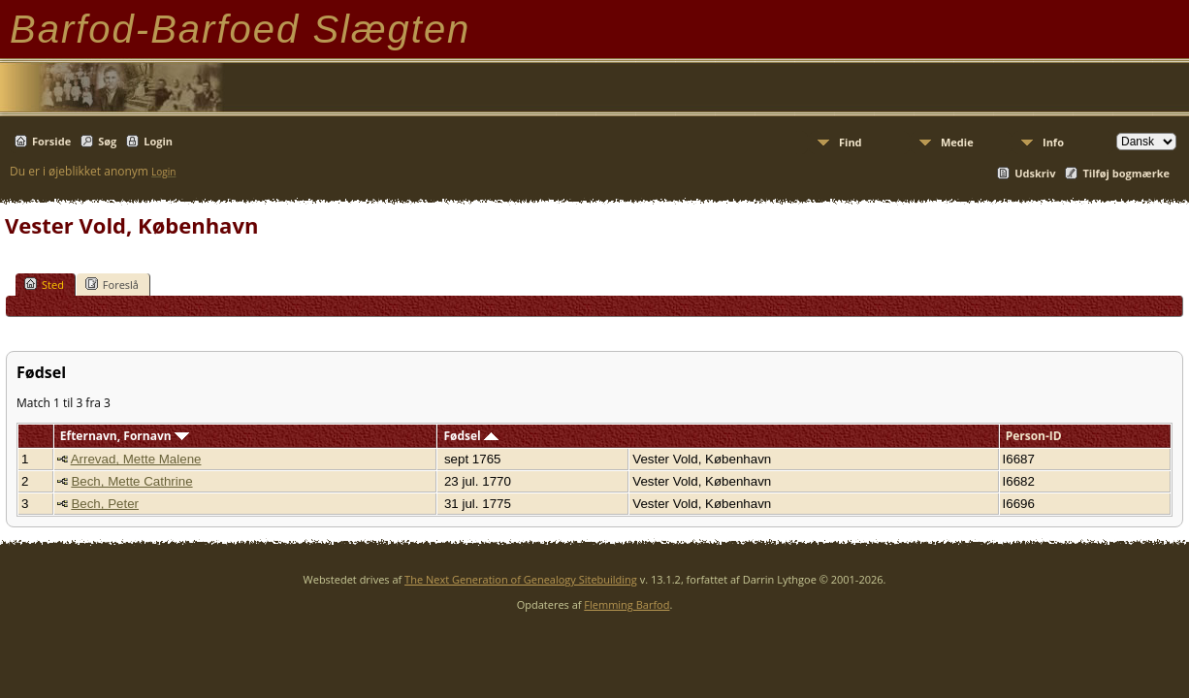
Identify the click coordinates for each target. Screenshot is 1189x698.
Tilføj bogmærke (1126, 173)
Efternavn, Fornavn (124, 436)
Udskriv (1034, 173)
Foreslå (112, 284)
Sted (44, 284)
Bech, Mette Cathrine (131, 481)
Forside (51, 141)
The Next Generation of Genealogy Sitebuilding (520, 579)
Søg (107, 141)
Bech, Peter (105, 503)
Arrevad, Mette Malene (136, 459)
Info (1053, 142)
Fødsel (470, 436)
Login (158, 141)
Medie (957, 142)
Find (850, 142)
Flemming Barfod (626, 604)
